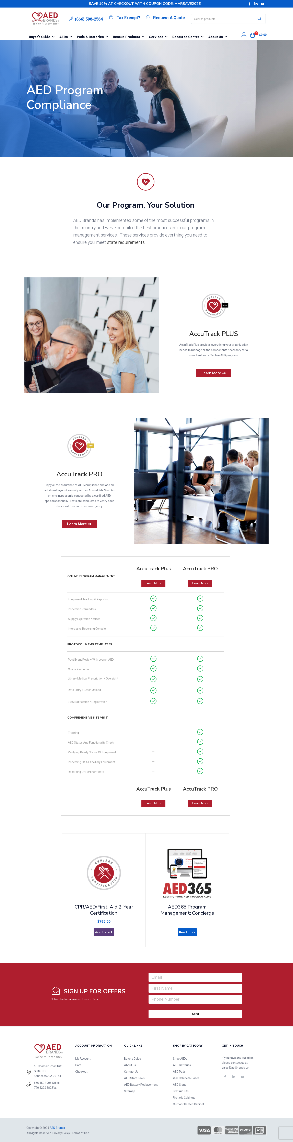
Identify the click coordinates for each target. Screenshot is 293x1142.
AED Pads (179, 1071)
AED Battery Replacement (141, 1084)
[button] (252, 35)
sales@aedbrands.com (236, 1067)
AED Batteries (182, 1064)
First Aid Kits (181, 1090)
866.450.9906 (42, 1082)
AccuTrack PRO (79, 474)
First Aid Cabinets (184, 1097)
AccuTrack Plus (153, 568)
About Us (130, 1064)
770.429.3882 (42, 1087)
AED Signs (179, 1084)
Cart (78, 1064)
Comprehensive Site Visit (87, 718)
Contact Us (131, 1071)
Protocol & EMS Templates (89, 644)
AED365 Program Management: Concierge (187, 907)
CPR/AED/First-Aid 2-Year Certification (104, 907)
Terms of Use (80, 1132)
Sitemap (129, 1090)
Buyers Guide (132, 1058)
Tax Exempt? (128, 17)
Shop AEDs (180, 1058)
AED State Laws (134, 1077)
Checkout (81, 1071)
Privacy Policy (61, 1132)
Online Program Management (91, 576)
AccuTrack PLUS (213, 333)
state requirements (126, 242)
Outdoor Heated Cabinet (188, 1103)
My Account (83, 1058)
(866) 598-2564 (89, 19)
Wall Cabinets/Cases (186, 1077)
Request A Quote (169, 17)
